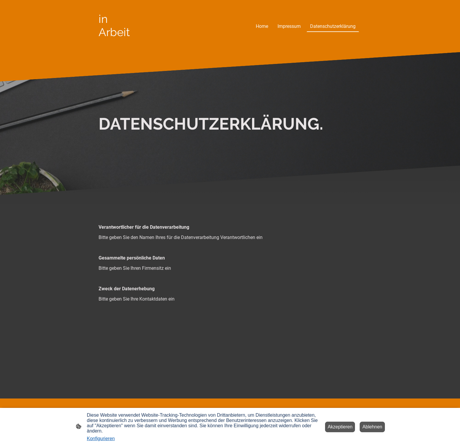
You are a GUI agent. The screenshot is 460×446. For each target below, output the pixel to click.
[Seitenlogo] (117, 43)
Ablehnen (372, 426)
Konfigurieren (101, 438)
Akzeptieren (340, 426)
